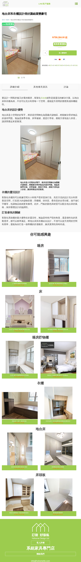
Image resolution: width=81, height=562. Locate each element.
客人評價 (40, 543)
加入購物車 (63, 54)
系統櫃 (44, 98)
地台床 (70, 66)
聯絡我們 (40, 557)
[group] (21, 48)
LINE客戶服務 (44, 4)
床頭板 (75, 66)
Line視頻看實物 (8, 24)
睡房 (7, 20)
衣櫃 (65, 66)
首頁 (3, 20)
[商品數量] (45, 53)
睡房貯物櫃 (59, 66)
